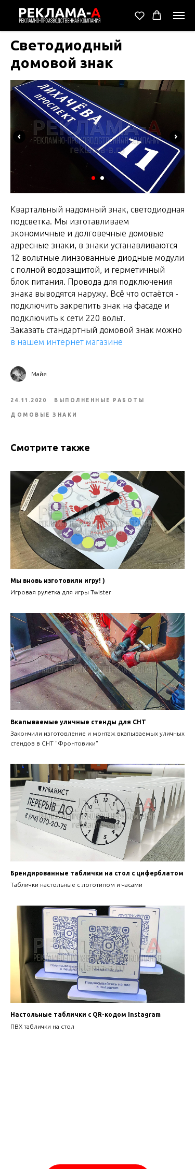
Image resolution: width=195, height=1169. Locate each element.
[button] (140, 15)
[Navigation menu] (179, 15)
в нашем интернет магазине (66, 342)
